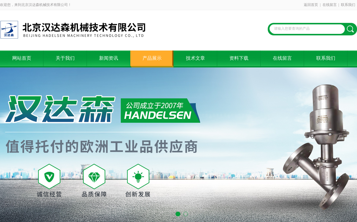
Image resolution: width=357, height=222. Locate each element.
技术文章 (195, 58)
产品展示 (152, 58)
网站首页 (21, 58)
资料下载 (238, 58)
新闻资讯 (108, 58)
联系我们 (348, 5)
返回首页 (311, 5)
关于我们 (65, 58)
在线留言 (329, 5)
